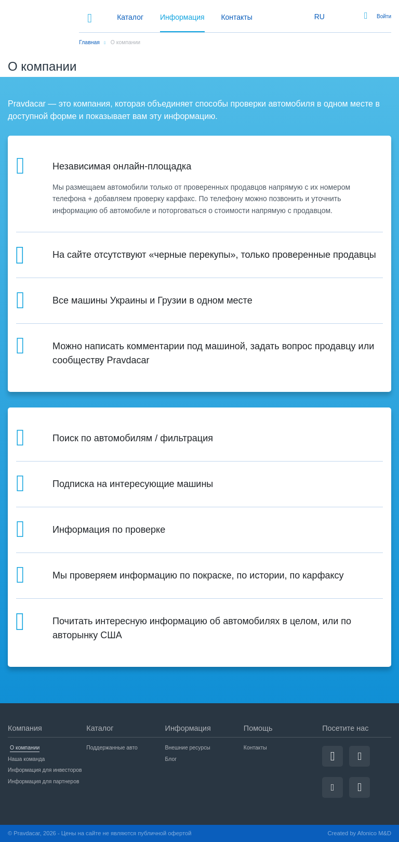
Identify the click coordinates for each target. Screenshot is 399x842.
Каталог (130, 17)
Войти (384, 16)
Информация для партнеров (43, 781)
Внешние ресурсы (187, 748)
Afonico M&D (374, 833)
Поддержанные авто (112, 748)
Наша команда (26, 759)
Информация (182, 17)
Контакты (236, 17)
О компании (24, 748)
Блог (171, 759)
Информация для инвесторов (45, 770)
